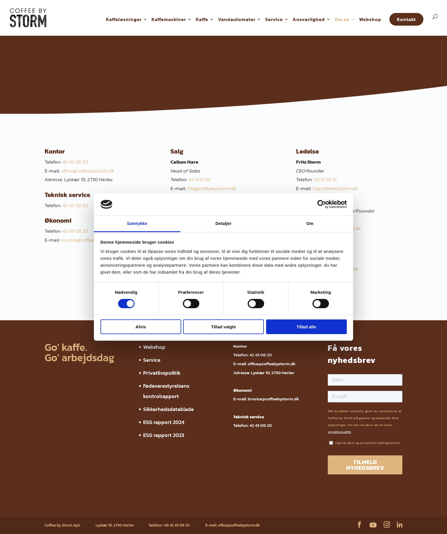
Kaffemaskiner (168, 19)
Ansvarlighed (309, 19)
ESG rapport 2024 (163, 422)
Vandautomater (236, 19)
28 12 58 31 (325, 179)
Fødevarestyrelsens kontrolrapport (132, 507)
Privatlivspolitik (162, 373)
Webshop (370, 19)
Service (274, 19)
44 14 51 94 (199, 179)
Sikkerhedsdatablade (168, 409)
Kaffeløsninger (124, 19)
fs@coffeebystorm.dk (335, 188)
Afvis (140, 326)
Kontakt (406, 19)
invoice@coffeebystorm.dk (90, 240)
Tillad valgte (223, 326)
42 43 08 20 (75, 162)
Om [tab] (309, 223)
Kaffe (202, 19)
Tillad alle (306, 326)
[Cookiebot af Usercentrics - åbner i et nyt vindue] (321, 204)
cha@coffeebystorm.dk (211, 188)
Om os (342, 19)
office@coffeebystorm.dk (87, 171)
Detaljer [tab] (223, 223)
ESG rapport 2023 (163, 435)
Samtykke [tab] (137, 223)
